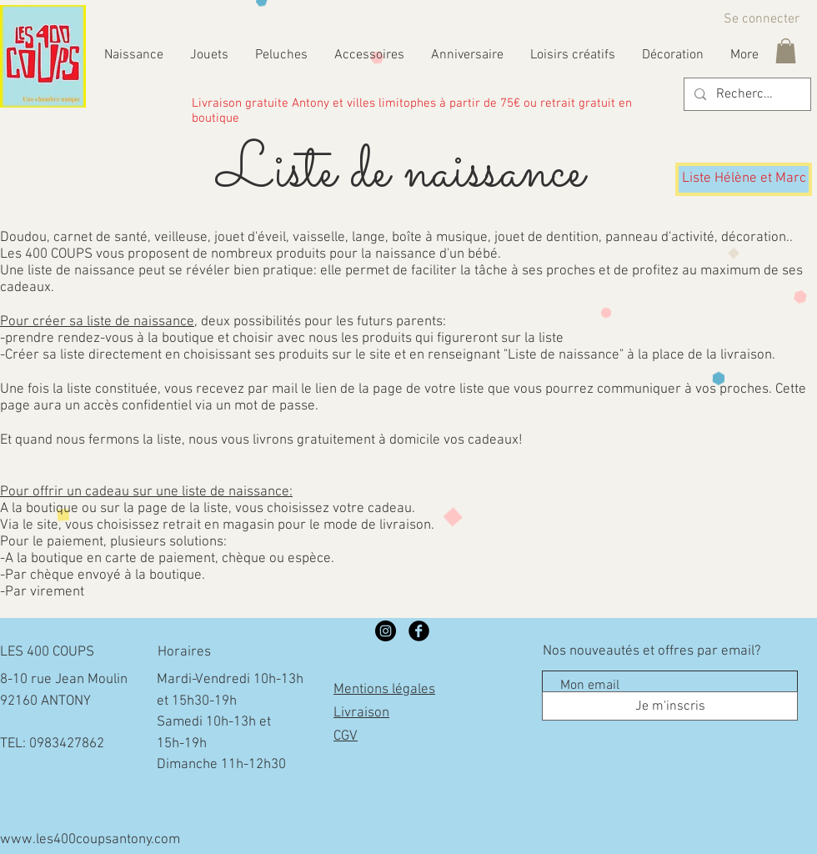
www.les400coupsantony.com (90, 839)
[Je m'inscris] (670, 706)
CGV (345, 736)
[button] (785, 50)
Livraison (361, 713)
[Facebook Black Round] (418, 630)
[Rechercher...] (745, 94)
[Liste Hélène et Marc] (743, 179)
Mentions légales (384, 689)
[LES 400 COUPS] (385, 630)
